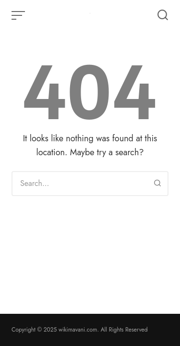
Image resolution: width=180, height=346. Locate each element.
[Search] (157, 183)
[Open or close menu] (19, 15)
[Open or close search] (162, 15)
